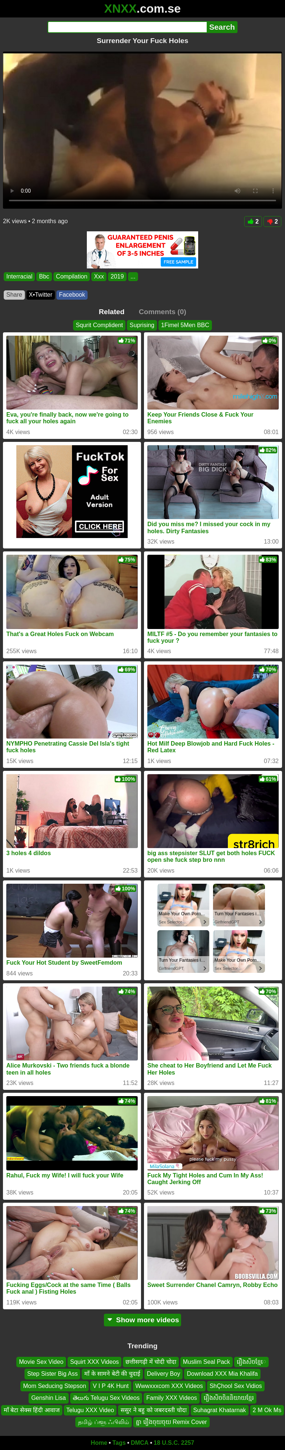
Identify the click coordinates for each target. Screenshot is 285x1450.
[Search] (127, 27)
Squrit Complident (99, 325)
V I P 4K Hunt (111, 1386)
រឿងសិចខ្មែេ (251, 1362)
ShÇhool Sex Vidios (236, 1386)
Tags (119, 1443)
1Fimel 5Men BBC (185, 325)
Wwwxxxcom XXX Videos (169, 1386)
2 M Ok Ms (267, 1410)
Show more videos (142, 1320)
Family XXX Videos (171, 1398)
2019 (117, 276)
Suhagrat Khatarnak (219, 1410)
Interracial (19, 276)
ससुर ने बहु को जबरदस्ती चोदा (153, 1410)
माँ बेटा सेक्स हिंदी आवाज (32, 1410)
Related (111, 312)
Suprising (142, 325)
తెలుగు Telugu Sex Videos (106, 1398)
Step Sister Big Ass (52, 1374)
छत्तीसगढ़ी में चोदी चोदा (150, 1362)
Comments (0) (162, 312)
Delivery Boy (163, 1374)
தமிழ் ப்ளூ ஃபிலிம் (103, 1422)
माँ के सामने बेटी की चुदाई (112, 1374)
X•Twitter (40, 294)
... (133, 276)
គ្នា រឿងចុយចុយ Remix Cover (171, 1422)
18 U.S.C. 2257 (174, 1443)
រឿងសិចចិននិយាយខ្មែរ (229, 1398)
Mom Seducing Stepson (54, 1386)
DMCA (139, 1443)
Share (14, 294)
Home (99, 1443)
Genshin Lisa (48, 1398)
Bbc (44, 276)
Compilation (71, 276)
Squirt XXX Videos (94, 1362)
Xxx (99, 276)
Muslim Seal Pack (206, 1362)
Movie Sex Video (41, 1362)
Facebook (72, 294)
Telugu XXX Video (90, 1410)
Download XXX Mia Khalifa (222, 1374)
